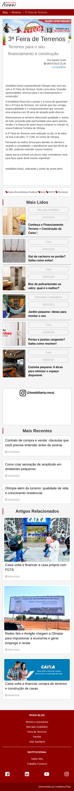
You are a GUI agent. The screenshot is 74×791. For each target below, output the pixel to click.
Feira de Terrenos (37, 731)
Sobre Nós (37, 758)
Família (37, 736)
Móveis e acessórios (37, 721)
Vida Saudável (37, 741)
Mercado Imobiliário (37, 726)
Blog (5, 12)
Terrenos (16, 12)
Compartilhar (59, 67)
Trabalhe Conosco (37, 763)
